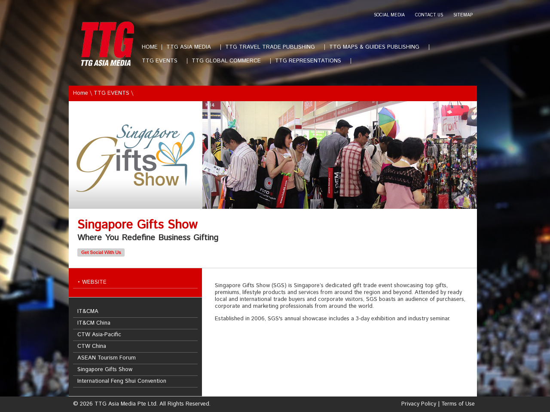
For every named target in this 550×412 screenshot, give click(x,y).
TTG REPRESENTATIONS (311, 61)
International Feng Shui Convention (121, 381)
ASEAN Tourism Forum (106, 358)
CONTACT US (429, 15)
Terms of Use (458, 404)
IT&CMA (87, 311)
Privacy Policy (418, 404)
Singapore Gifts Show (104, 370)
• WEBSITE (92, 282)
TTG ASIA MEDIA (192, 47)
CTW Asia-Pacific (99, 335)
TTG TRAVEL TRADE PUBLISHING (273, 47)
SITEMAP (463, 15)
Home (80, 93)
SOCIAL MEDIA (389, 15)
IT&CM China (93, 323)
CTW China (91, 346)
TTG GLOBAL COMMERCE (230, 61)
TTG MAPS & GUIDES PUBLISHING (377, 47)
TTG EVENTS (163, 61)
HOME (150, 47)
